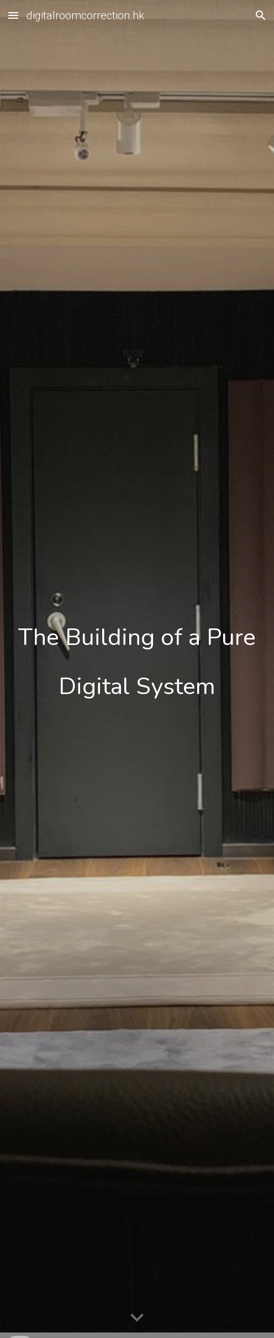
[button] (13, 15)
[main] (137, 669)
